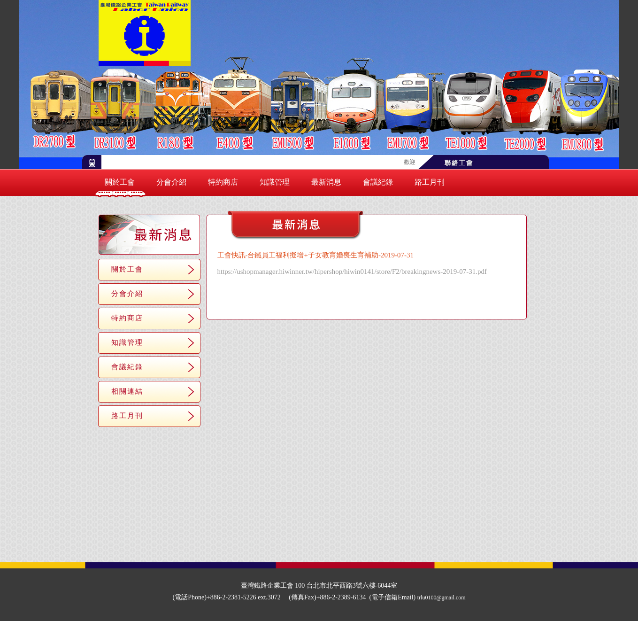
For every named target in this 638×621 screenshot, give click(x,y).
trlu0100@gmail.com (441, 597)
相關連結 (127, 391)
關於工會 (120, 182)
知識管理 (275, 182)
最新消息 (326, 182)
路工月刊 (430, 182)
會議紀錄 (378, 182)
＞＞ (399, 304)
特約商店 (223, 182)
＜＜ (334, 304)
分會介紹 (171, 182)
